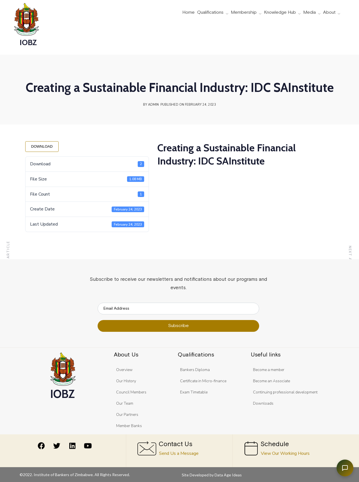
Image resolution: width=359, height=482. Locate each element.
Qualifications (210, 12)
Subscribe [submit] (178, 326)
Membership (244, 12)
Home (188, 12)
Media (309, 12)
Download (42, 146)
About (329, 12)
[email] (178, 308)
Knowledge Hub (280, 12)
